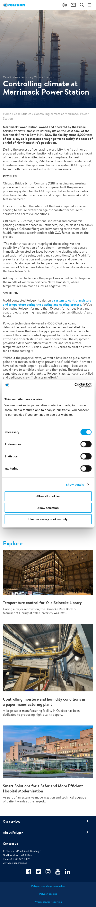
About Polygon (13, 832)
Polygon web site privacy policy (48, 886)
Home (7, 114)
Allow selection (48, 507)
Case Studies (22, 114)
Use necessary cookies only (47, 519)
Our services (11, 821)
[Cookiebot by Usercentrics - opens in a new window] (74, 385)
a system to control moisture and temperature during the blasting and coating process (47, 302)
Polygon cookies (48, 893)
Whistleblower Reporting (48, 901)
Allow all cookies (48, 496)
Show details (75, 484)
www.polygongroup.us (15, 863)
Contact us (10, 843)
